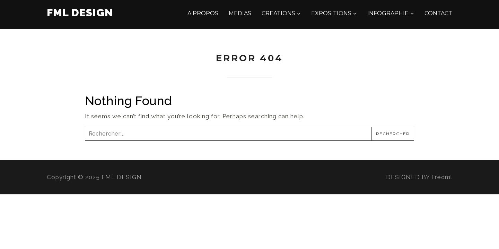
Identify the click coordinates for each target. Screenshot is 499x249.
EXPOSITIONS (331, 13)
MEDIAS (240, 13)
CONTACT (438, 13)
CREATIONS (278, 13)
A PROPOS (202, 13)
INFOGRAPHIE (388, 13)
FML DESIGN (80, 13)
